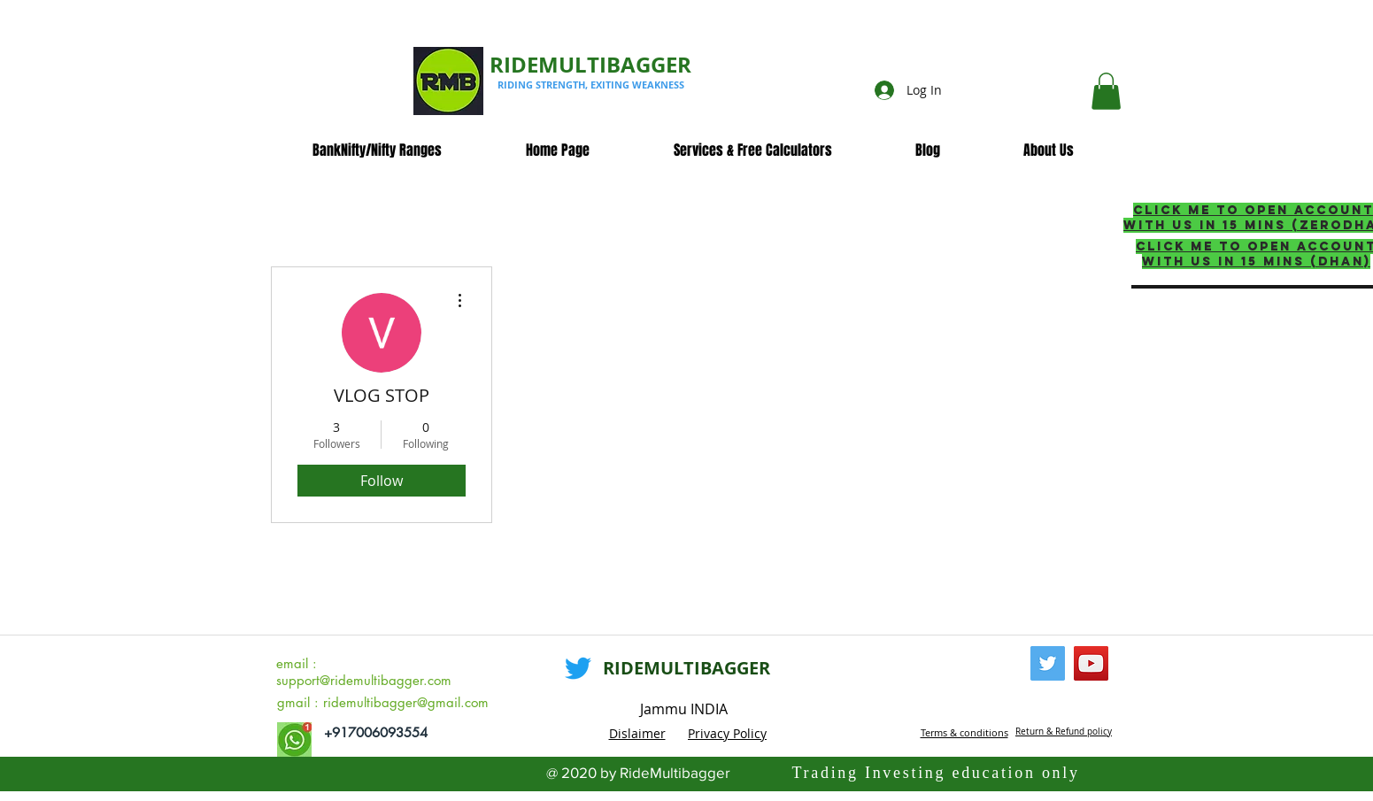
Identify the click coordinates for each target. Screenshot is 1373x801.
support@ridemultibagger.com (363, 680)
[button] (1106, 91)
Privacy (710, 733)
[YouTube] (1091, 663)
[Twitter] (578, 668)
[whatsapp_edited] (294, 739)
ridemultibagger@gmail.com (406, 702)
